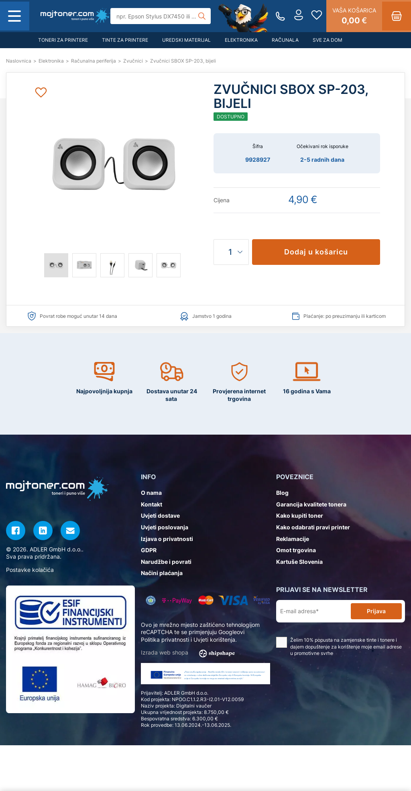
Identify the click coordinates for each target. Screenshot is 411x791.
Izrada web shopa (190, 653)
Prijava (376, 611)
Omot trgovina (296, 550)
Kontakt (151, 504)
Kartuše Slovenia (299, 561)
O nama (151, 492)
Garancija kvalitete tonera (311, 504)
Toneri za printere (63, 40)
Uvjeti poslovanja (164, 527)
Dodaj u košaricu (316, 252)
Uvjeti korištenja (214, 639)
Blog (282, 492)
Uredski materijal (186, 40)
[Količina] (231, 252)
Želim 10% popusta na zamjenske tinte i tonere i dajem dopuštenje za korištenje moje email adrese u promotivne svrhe (339, 647)
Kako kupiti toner (299, 515)
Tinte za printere (125, 40)
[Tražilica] (160, 16)
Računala (285, 40)
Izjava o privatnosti (167, 538)
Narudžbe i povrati (166, 561)
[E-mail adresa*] (315, 611)
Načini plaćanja (162, 572)
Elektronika (241, 40)
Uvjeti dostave (160, 515)
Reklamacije (292, 538)
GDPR (149, 550)
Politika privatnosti (165, 639)
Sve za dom (327, 40)
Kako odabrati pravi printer (313, 527)
